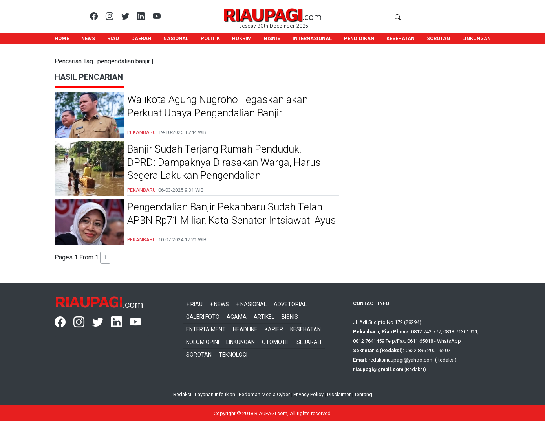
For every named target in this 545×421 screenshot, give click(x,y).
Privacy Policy (308, 394)
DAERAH (141, 38)
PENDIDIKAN (359, 38)
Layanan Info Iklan (215, 394)
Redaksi (182, 394)
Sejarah (308, 342)
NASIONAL (175, 38)
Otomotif (275, 342)
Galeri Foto (202, 317)
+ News (219, 304)
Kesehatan (305, 329)
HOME (62, 38)
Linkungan (240, 342)
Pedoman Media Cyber (264, 394)
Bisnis (290, 317)
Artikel (264, 317)
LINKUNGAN (476, 38)
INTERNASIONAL (312, 38)
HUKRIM (242, 38)
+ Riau (194, 304)
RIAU (113, 38)
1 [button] (105, 257)
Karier (274, 329)
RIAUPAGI (262, 14)
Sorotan (199, 354)
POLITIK (210, 38)
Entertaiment (206, 329)
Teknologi (233, 354)
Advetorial (290, 304)
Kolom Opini (202, 342)
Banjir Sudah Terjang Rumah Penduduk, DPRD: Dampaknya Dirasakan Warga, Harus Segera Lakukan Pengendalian (224, 162)
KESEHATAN (400, 38)
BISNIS (272, 38)
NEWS (88, 38)
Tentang (363, 394)
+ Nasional (251, 304)
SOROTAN (438, 38)
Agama (237, 317)
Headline (245, 329)
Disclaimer (339, 394)
